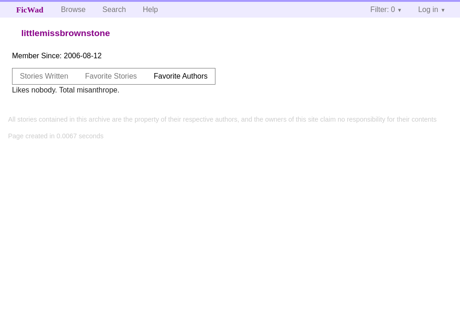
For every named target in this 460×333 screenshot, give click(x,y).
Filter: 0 (382, 9)
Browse (73, 9)
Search (114, 9)
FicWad (29, 9)
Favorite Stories (111, 76)
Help (150, 9)
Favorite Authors (181, 76)
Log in (428, 9)
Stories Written (44, 76)
